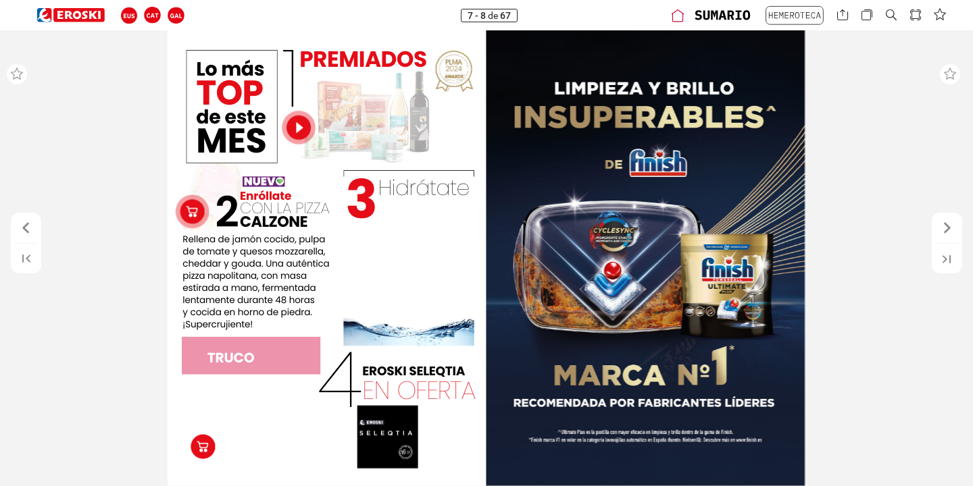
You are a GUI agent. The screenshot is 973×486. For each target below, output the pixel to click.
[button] (129, 15)
